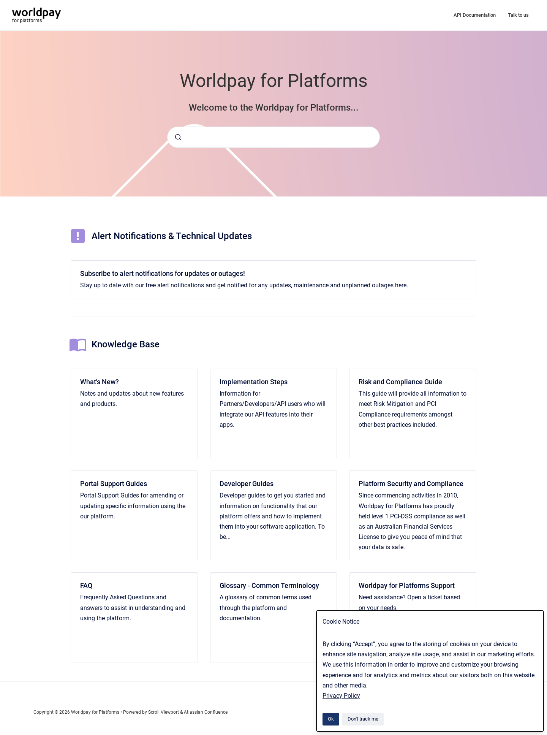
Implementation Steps (254, 382)
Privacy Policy (341, 695)
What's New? (99, 382)
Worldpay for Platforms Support (407, 585)
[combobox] (273, 137)
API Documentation (475, 15)
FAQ (86, 585)
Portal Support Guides (113, 484)
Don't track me (363, 719)
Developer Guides (247, 484)
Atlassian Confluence (206, 712)
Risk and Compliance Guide (400, 382)
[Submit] (178, 137)
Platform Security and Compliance (411, 484)
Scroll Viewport (164, 712)
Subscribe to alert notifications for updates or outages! (162, 273)
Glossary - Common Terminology (269, 585)
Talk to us (518, 15)
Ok (331, 719)
